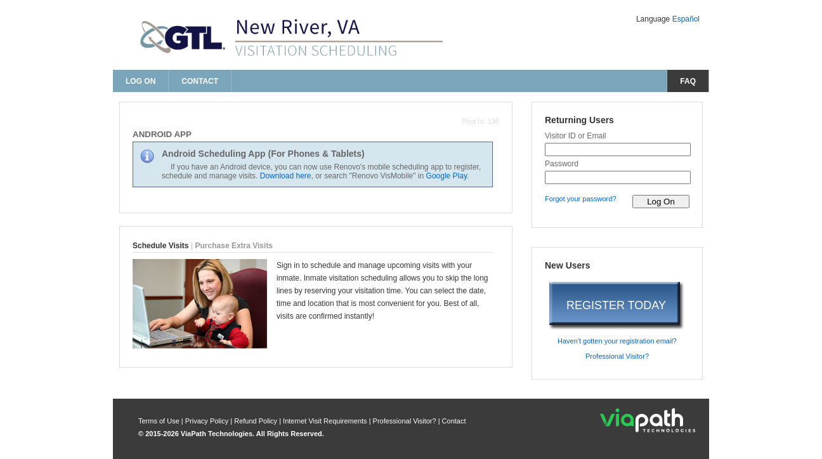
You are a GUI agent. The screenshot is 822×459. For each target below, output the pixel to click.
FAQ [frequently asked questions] (688, 81)
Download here (285, 175)
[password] (618, 177)
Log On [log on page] (140, 81)
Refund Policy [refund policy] (255, 421)
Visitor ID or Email (575, 135)
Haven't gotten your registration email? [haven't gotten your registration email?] (617, 341)
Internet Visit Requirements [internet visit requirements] (326, 421)
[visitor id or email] (618, 149)
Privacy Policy (208, 421)
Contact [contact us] (199, 81)
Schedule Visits (160, 245)
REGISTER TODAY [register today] (616, 305)
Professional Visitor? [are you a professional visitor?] (617, 356)
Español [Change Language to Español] (686, 19)
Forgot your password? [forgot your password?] (580, 199)
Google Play (446, 175)
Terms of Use (159, 421)
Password (561, 163)
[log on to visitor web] (660, 201)
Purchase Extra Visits (234, 245)
